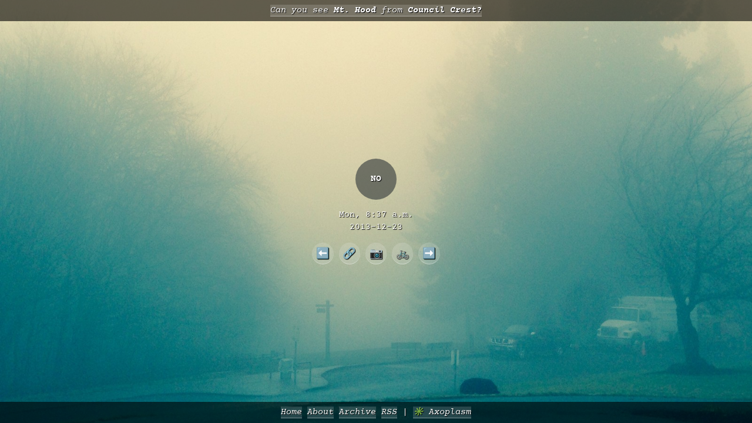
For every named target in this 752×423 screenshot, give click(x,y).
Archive (357, 412)
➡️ (429, 253)
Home (291, 412)
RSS (389, 412)
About (320, 412)
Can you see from (376, 10)
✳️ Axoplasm (442, 412)
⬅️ (323, 253)
